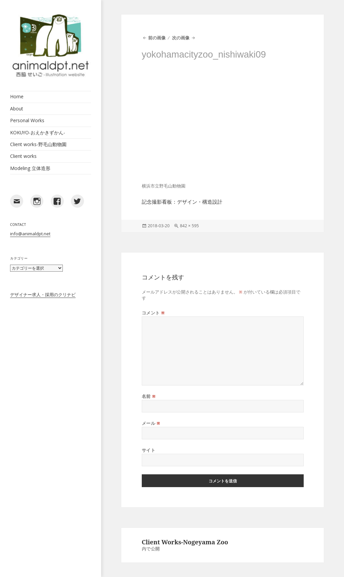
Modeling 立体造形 (30, 168)
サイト (149, 450)
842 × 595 (189, 226)
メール (151, 423)
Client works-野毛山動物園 (38, 144)
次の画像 (180, 38)
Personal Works (27, 120)
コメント (153, 313)
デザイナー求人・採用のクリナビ (43, 295)
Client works (23, 156)
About (16, 108)
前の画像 (157, 38)
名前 (149, 396)
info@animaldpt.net (30, 234)
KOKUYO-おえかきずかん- (37, 132)
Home (17, 96)
